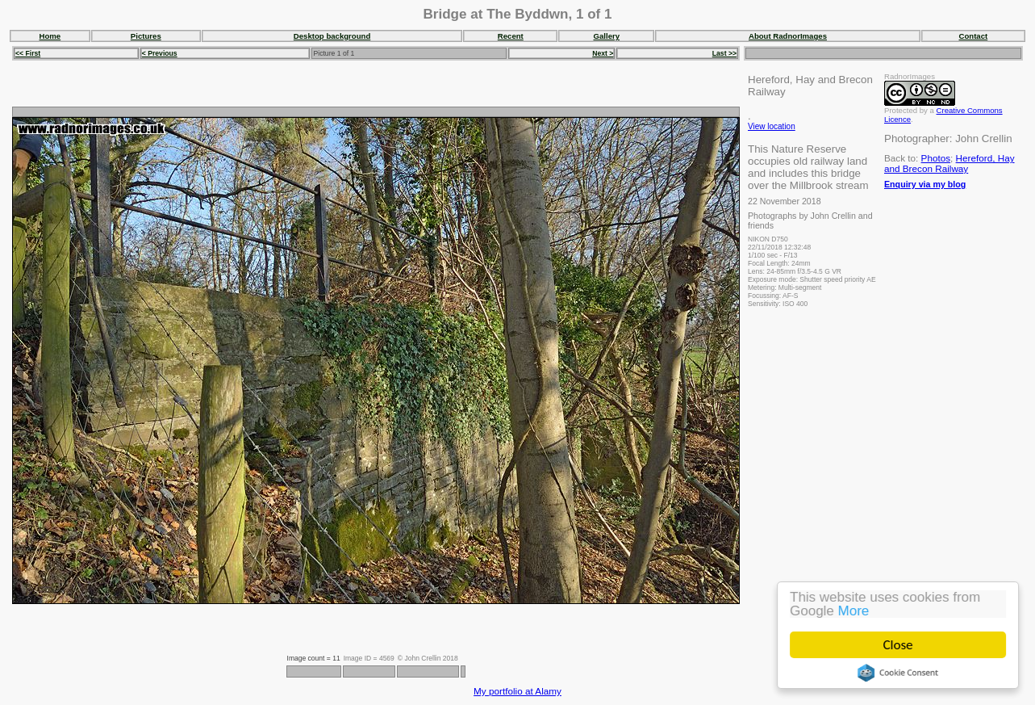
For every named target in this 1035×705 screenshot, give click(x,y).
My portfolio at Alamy (517, 691)
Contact (973, 35)
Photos (935, 158)
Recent (511, 35)
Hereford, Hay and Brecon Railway (949, 163)
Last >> (724, 53)
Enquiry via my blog (925, 184)
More (854, 611)
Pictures (146, 35)
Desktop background (332, 35)
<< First (27, 53)
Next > (602, 53)
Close (898, 644)
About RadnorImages (788, 35)
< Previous (159, 53)
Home (50, 35)
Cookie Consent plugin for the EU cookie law (898, 673)
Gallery (607, 35)
